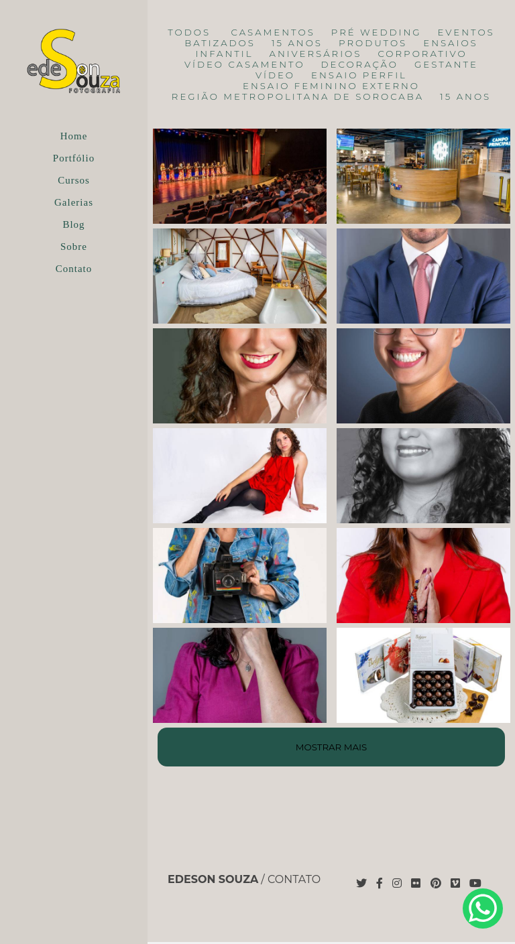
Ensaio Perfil (359, 75)
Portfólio (74, 158)
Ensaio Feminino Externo (331, 86)
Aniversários (316, 54)
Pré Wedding (376, 32)
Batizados (219, 43)
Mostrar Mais (331, 747)
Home (74, 136)
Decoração (359, 64)
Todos (189, 32)
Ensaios (450, 43)
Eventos (466, 32)
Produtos (373, 43)
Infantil (224, 54)
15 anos (297, 43)
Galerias (73, 202)
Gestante (446, 64)
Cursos (74, 180)
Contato (74, 268)
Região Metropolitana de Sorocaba (298, 96)
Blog (73, 224)
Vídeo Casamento (244, 64)
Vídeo (275, 75)
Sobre (73, 246)
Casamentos (273, 32)
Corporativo (422, 54)
